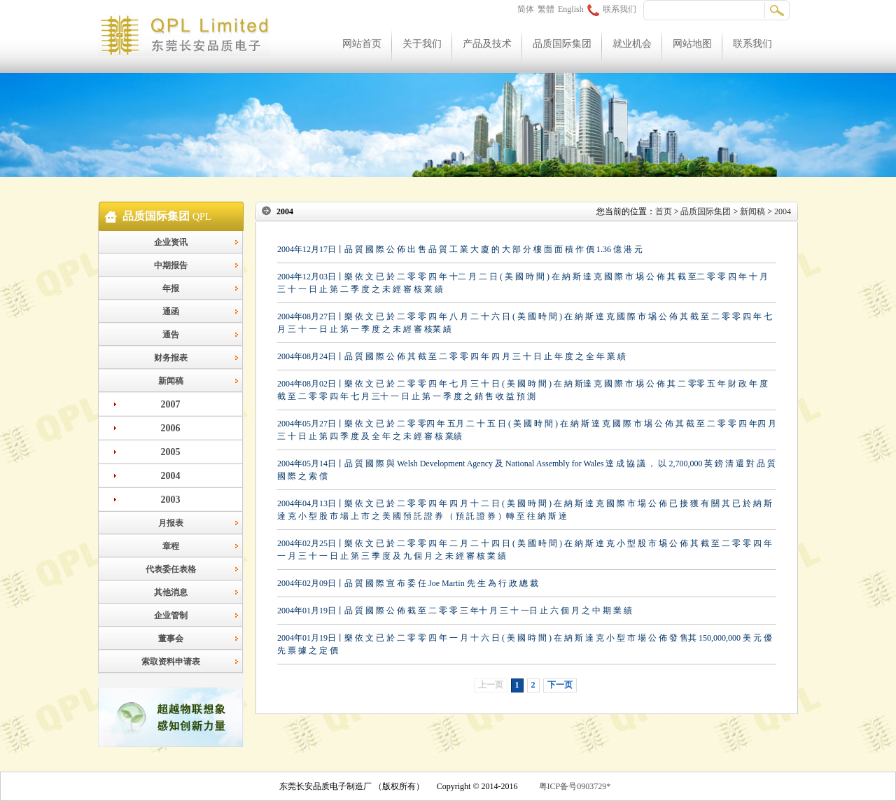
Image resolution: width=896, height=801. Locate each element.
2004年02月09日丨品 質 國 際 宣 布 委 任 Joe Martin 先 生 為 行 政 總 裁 (407, 583)
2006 (171, 428)
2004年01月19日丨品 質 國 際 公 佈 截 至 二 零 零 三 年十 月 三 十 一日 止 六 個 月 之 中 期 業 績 (454, 610)
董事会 (170, 638)
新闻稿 (170, 381)
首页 (663, 211)
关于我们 (422, 44)
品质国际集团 (562, 44)
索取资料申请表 (170, 662)
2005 (171, 452)
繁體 (546, 9)
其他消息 (171, 592)
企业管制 (171, 615)
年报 (170, 288)
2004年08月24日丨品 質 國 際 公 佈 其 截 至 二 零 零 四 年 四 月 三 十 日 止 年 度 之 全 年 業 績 (451, 356)
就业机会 (632, 44)
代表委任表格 (171, 569)
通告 (170, 335)
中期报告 (171, 265)
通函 (170, 311)
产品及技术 (487, 44)
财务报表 (171, 358)
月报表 (170, 523)
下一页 (560, 685)
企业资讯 (171, 242)
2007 (171, 404)
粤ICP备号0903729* (575, 786)
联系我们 (611, 9)
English (571, 9)
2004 (171, 476)
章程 (170, 546)
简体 (525, 9)
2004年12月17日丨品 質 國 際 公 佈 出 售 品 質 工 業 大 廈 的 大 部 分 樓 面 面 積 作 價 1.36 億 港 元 (460, 249)
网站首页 (362, 44)
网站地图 (692, 44)
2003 (171, 499)
